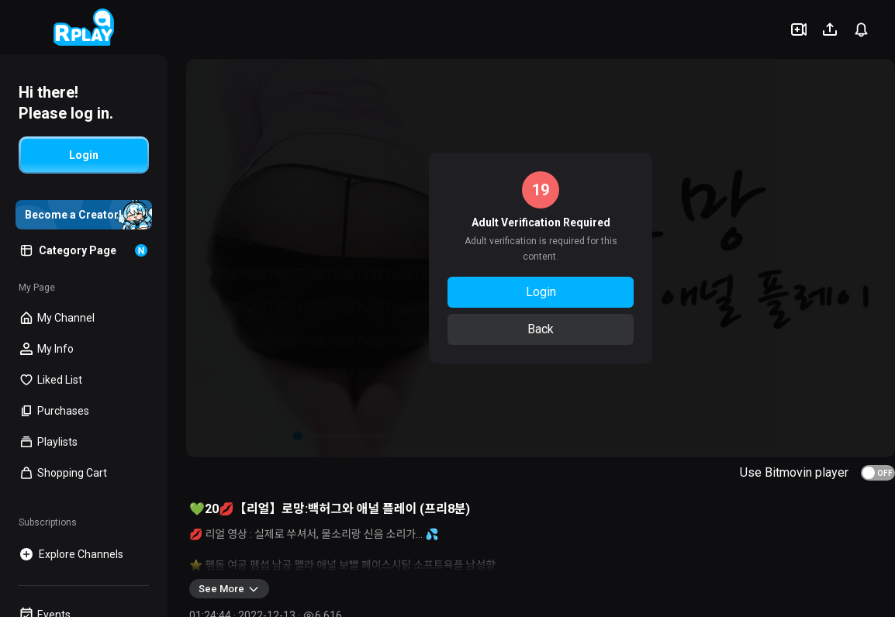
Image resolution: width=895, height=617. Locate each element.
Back (540, 329)
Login (541, 291)
